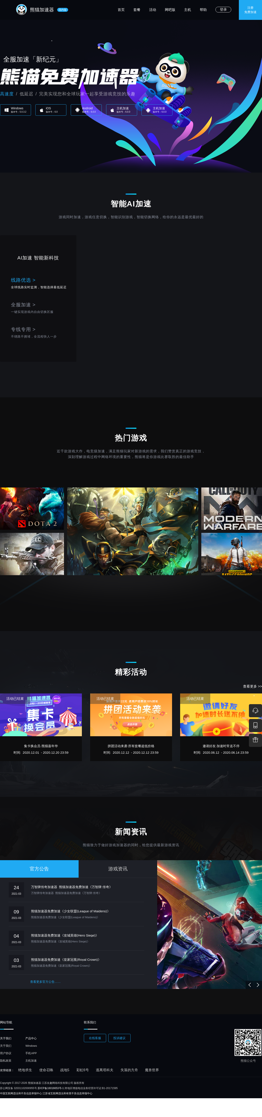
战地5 (64, 1070)
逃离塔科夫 (104, 1070)
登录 (223, 9)
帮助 (203, 10)
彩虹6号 (82, 1070)
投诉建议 (119, 1038)
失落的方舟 (129, 1070)
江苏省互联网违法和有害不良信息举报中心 (67, 1093)
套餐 (136, 10)
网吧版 (170, 10)
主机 (187, 10)
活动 (152, 10)
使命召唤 (46, 1070)
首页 (121, 10)
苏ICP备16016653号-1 (51, 1088)
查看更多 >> (252, 686)
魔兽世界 (152, 1070)
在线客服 (95, 1038)
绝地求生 (25, 1070)
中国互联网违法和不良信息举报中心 (21, 1093)
